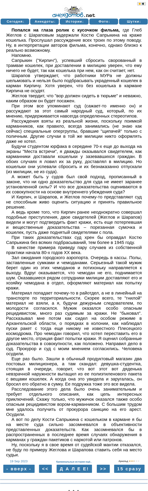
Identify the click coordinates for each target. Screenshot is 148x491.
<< (45, 468)
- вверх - (19, 468)
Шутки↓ (134, 21)
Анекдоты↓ (45, 21)
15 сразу (129, 468)
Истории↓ (75, 21)
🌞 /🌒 (141, 4)
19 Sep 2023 (19, 461)
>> (103, 468)
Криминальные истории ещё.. (74, 462)
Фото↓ (104, 21)
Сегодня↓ (16, 21)
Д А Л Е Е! (74, 468)
